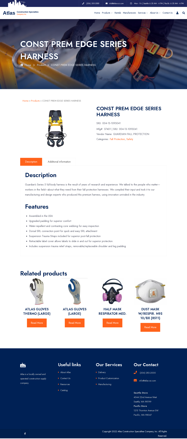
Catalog (64, 390)
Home (97, 13)
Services (142, 13)
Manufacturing (104, 384)
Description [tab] (31, 162)
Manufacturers (129, 13)
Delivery (102, 372)
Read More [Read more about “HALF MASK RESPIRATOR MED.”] (112, 323)
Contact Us (167, 13)
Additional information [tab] (59, 162)
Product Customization (108, 378)
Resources (65, 384)
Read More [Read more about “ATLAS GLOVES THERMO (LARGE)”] (37, 323)
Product (41, 65)
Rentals (118, 13)
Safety (129, 139)
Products (35, 100)
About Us (154, 13)
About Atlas (65, 372)
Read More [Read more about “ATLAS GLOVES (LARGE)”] (75, 323)
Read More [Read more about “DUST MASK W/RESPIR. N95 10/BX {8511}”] (150, 327)
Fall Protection (117, 139)
